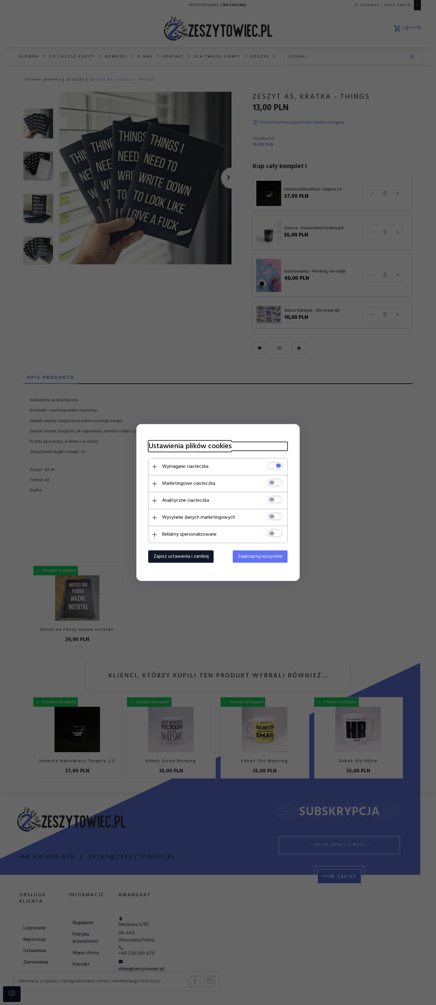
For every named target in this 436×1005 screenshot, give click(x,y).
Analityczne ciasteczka (185, 500)
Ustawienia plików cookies (190, 446)
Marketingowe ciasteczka (188, 484)
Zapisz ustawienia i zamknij (181, 556)
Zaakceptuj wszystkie (260, 556)
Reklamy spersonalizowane (189, 534)
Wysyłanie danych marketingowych (198, 517)
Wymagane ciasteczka (185, 467)
